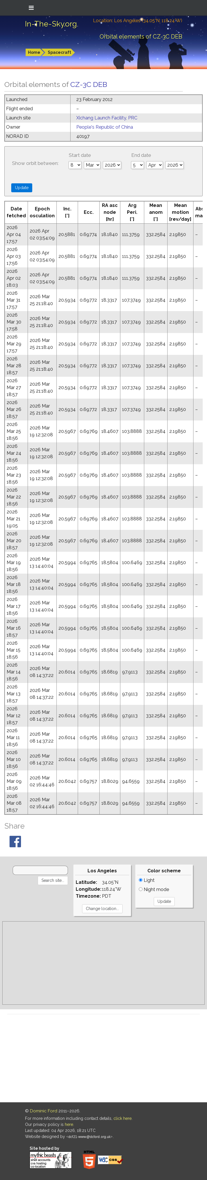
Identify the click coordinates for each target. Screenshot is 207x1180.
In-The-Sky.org (51, 24)
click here (122, 1118)
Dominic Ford (43, 1111)
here (69, 1124)
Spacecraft (59, 52)
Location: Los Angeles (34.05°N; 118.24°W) (137, 20)
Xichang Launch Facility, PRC (106, 118)
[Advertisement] (103, 963)
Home (34, 52)
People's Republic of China (104, 127)
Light (147, 880)
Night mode (154, 889)
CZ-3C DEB (88, 84)
